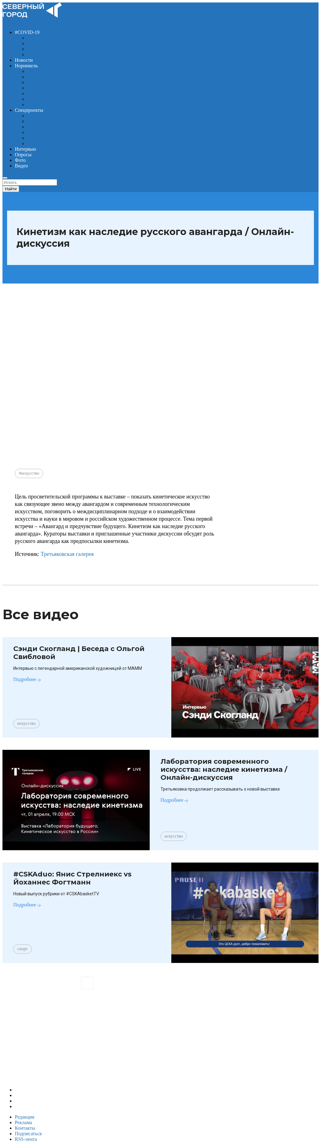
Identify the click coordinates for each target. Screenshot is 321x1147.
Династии (37, 82)
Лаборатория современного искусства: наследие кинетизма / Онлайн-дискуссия (223, 769)
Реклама (23, 1122)
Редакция (24, 1117)
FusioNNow (39, 115)
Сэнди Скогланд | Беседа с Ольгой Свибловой (78, 653)
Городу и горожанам (48, 76)
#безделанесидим (45, 37)
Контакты (25, 1128)
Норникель (26, 65)
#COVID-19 (27, 32)
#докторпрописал (45, 49)
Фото (20, 160)
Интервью (25, 149)
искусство (26, 723)
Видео (21, 165)
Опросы (23, 154)
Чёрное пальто (42, 138)
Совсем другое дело (48, 132)
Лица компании (43, 87)
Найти (11, 189)
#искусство (29, 473)
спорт (22, 949)
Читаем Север (41, 143)
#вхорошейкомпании (49, 43)
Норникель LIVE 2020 (50, 93)
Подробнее (24, 679)
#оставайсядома (43, 54)
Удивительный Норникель (54, 104)
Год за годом (40, 71)
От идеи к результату (49, 99)
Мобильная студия (46, 121)
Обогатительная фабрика (53, 126)
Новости (24, 60)
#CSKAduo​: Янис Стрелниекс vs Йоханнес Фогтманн (72, 878)
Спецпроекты (29, 110)
